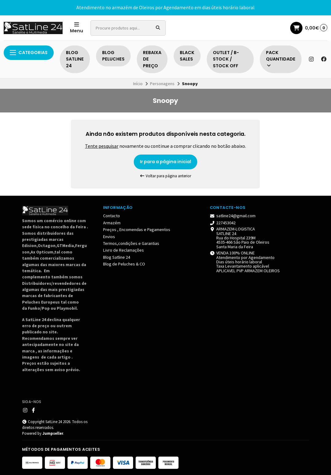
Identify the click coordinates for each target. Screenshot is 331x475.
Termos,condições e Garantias (131, 243)
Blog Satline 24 (116, 257)
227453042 (223, 223)
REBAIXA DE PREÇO (152, 59)
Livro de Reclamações (123, 250)
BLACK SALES (187, 55)
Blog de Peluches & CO (124, 264)
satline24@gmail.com (233, 216)
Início (138, 83)
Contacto (111, 216)
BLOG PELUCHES (113, 55)
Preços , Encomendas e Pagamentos (136, 229)
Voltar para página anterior (165, 176)
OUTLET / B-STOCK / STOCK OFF (226, 59)
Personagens (162, 83)
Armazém (112, 223)
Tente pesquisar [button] (101, 146)
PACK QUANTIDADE (280, 58)
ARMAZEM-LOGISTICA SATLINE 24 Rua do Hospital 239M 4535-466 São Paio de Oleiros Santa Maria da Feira (240, 238)
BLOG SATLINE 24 (75, 59)
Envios (109, 236)
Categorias (29, 52)
